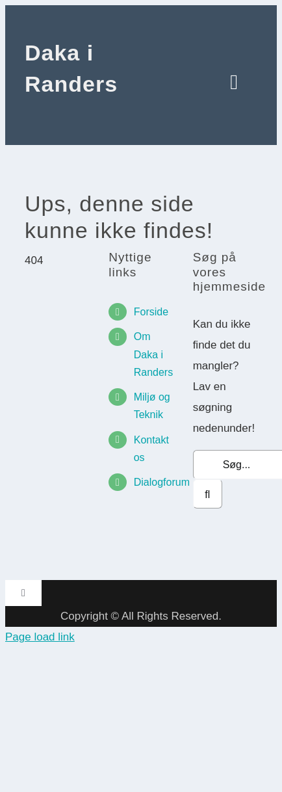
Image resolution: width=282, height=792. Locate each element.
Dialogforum (162, 482)
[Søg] (207, 493)
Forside (151, 311)
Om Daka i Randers (153, 354)
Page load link (40, 637)
